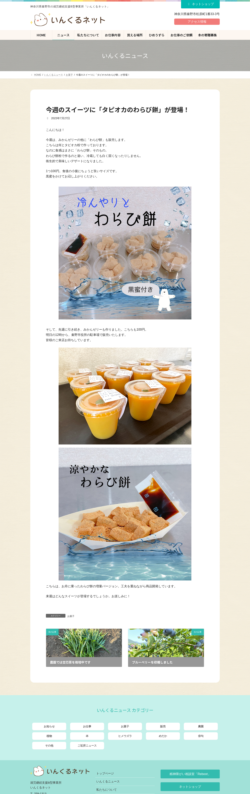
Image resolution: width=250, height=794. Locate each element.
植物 (49, 736)
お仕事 (87, 726)
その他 (49, 745)
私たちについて (106, 789)
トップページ (105, 773)
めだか (163, 736)
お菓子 (70, 616)
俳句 (201, 736)
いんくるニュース (108, 781)
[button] (190, 774)
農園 (201, 726)
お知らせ (49, 726)
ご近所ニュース (87, 745)
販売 (163, 726)
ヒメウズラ (125, 736)
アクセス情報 (197, 21)
